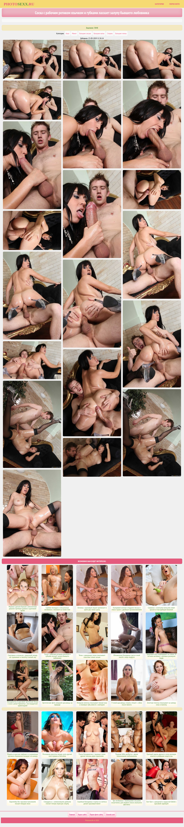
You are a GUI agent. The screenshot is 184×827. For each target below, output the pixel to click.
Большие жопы (99, 33)
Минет (74, 33)
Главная (72, 814)
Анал (67, 33)
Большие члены (120, 33)
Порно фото (174, 4)
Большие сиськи (85, 33)
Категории (159, 4)
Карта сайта (82, 814)
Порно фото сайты (96, 814)
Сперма (110, 33)
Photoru (19, 4)
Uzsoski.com (110, 814)
